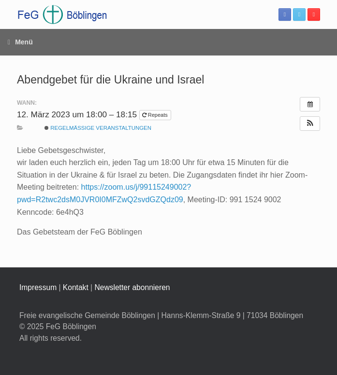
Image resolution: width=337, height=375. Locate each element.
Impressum (38, 287)
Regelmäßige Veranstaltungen (97, 128)
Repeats (155, 115)
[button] (310, 123)
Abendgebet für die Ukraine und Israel (110, 79)
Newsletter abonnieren (132, 287)
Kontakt (75, 287)
